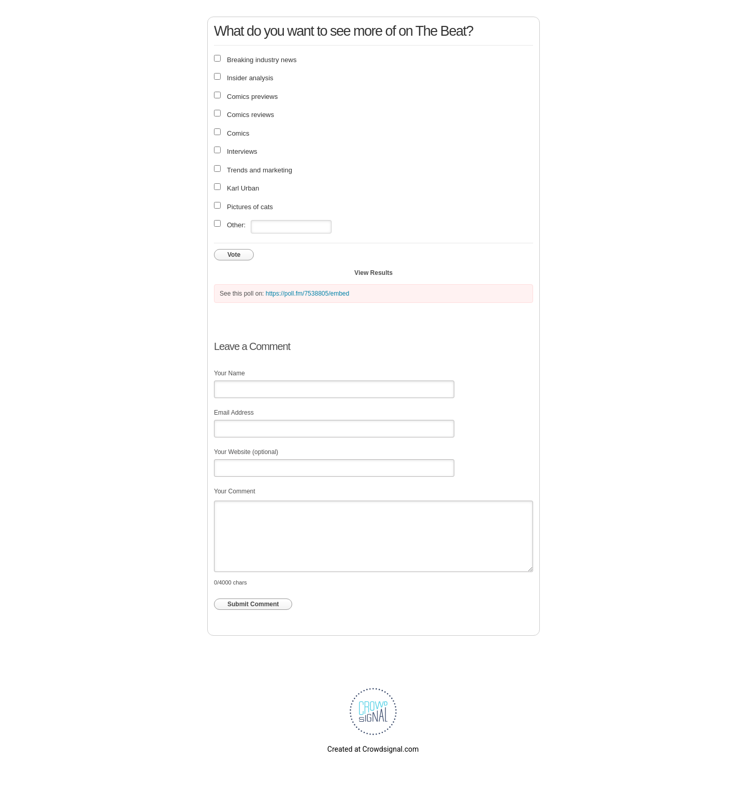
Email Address (234, 412)
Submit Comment (253, 604)
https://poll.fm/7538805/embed (307, 293)
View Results (373, 272)
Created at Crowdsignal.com (373, 749)
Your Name (229, 373)
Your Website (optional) (246, 452)
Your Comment (234, 491)
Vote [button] (233, 254)
